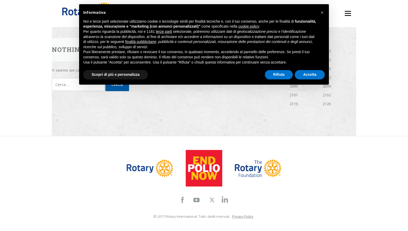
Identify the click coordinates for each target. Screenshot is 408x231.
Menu (347, 11)
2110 (294, 103)
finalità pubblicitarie (140, 42)
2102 (327, 94)
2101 (294, 94)
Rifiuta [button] (279, 74)
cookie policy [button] (248, 26)
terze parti (164, 31)
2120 (327, 103)
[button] (322, 12)
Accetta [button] (309, 74)
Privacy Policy (242, 216)
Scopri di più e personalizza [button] (115, 74)
